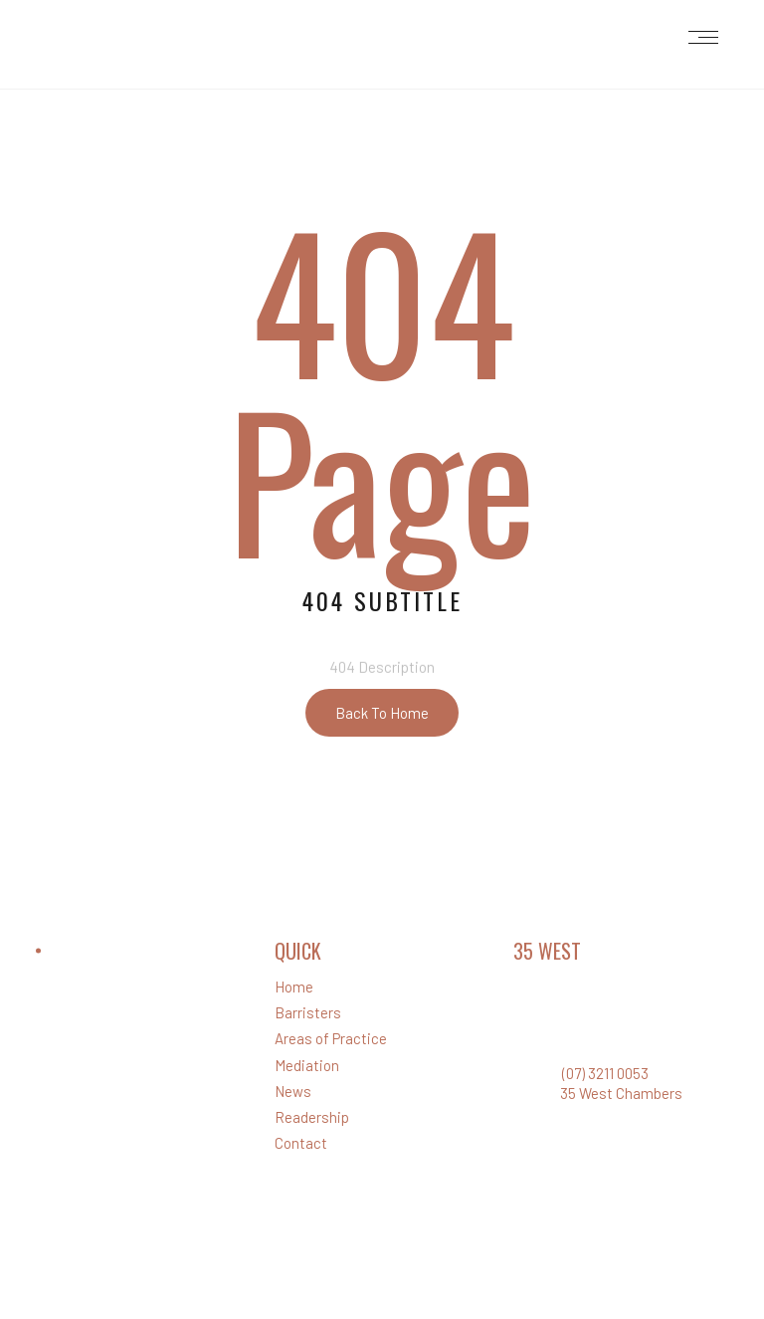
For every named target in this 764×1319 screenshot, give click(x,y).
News (293, 1091)
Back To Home (382, 713)
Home (294, 986)
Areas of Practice (331, 1038)
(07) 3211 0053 (605, 1073)
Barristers (308, 1012)
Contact (301, 1143)
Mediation (307, 1065)
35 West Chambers (621, 1093)
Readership (312, 1117)
